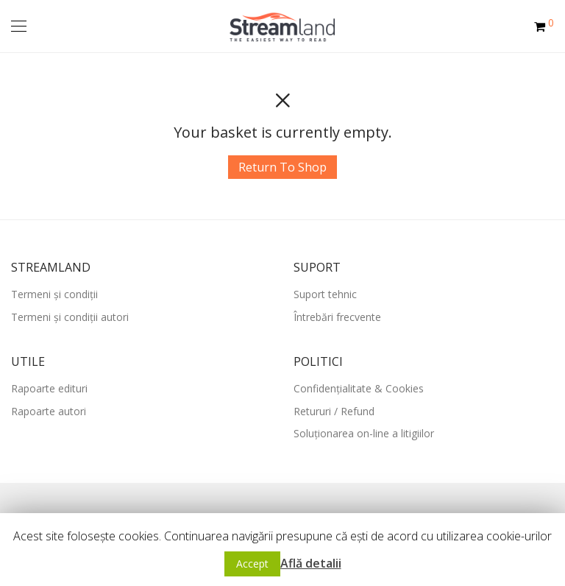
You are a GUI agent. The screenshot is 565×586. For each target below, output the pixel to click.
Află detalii (310, 563)
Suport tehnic (325, 294)
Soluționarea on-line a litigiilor (364, 433)
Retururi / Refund (334, 411)
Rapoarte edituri (49, 388)
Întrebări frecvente (337, 317)
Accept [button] (252, 564)
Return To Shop (282, 167)
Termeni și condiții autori (70, 317)
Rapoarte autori (48, 411)
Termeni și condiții (54, 294)
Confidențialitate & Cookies (359, 388)
